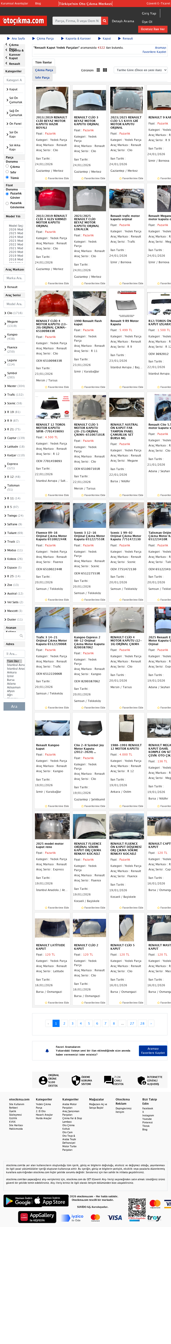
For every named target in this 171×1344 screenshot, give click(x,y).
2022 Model (14, 244)
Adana (14, 684)
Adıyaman (14, 687)
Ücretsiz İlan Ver (153, 29)
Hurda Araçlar (44, 1118)
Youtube (147, 1119)
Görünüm (87, 70)
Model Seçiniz (14, 226)
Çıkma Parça (43, 38)
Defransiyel (68, 1142)
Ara (14, 706)
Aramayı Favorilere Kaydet (153, 1051)
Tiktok (146, 1126)
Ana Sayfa (16, 38)
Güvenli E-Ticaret (158, 3)
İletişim (120, 1111)
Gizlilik (13, 1118)
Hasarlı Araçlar (44, 1114)
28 (142, 1023)
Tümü (14, 178)
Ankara (14, 672)
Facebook (147, 1108)
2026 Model (14, 229)
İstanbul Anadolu (14, 669)
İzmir (14, 676)
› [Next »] (151, 1023)
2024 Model (14, 237)
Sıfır (13, 172)
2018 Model (14, 259)
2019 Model (14, 256)
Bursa (14, 680)
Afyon (14, 691)
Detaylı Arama (123, 21)
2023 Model (14, 241)
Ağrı (14, 695)
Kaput (104, 38)
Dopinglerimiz (124, 1108)
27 (132, 1023)
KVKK (12, 1121)
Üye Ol (147, 22)
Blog (38, 3)
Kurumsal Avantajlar (14, 3)
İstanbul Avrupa (14, 665)
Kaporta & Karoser (76, 38)
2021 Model (14, 248)
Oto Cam (67, 1132)
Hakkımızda (16, 1128)
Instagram (148, 1115)
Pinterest (147, 1122)
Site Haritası (16, 1125)
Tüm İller (14, 661)
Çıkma (15, 166)
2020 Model (14, 252)
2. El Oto (41, 1111)
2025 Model (14, 233)
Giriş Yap (149, 13)
